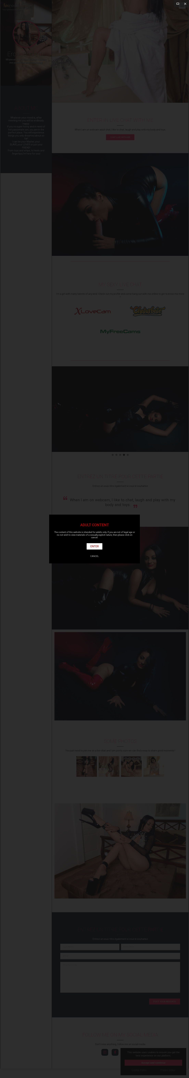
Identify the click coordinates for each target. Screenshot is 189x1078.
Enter (94, 546)
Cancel (94, 556)
